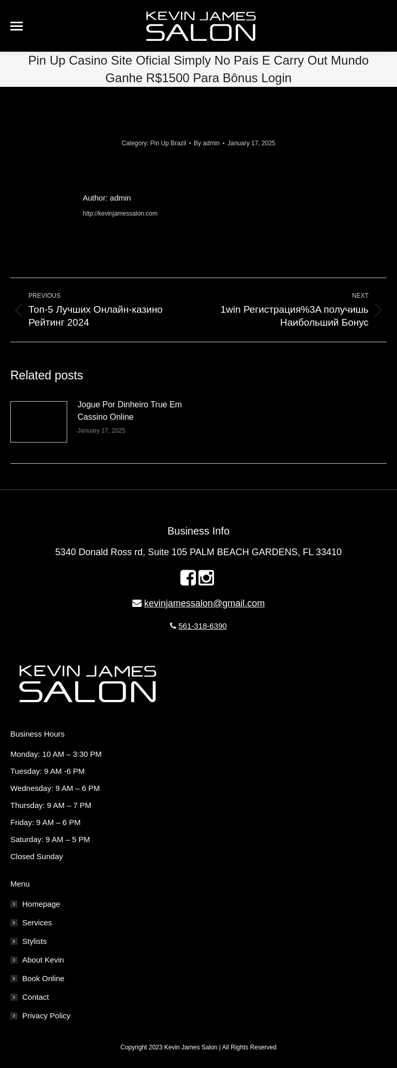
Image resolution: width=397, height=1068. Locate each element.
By (207, 143)
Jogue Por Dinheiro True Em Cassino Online (130, 410)
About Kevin (43, 959)
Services (37, 922)
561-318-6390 (202, 625)
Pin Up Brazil (168, 143)
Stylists (34, 941)
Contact (35, 997)
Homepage (41, 903)
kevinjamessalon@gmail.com (204, 603)
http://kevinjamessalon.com (120, 213)
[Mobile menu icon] (16, 26)
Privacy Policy (46, 1015)
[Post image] (38, 422)
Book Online (43, 978)
